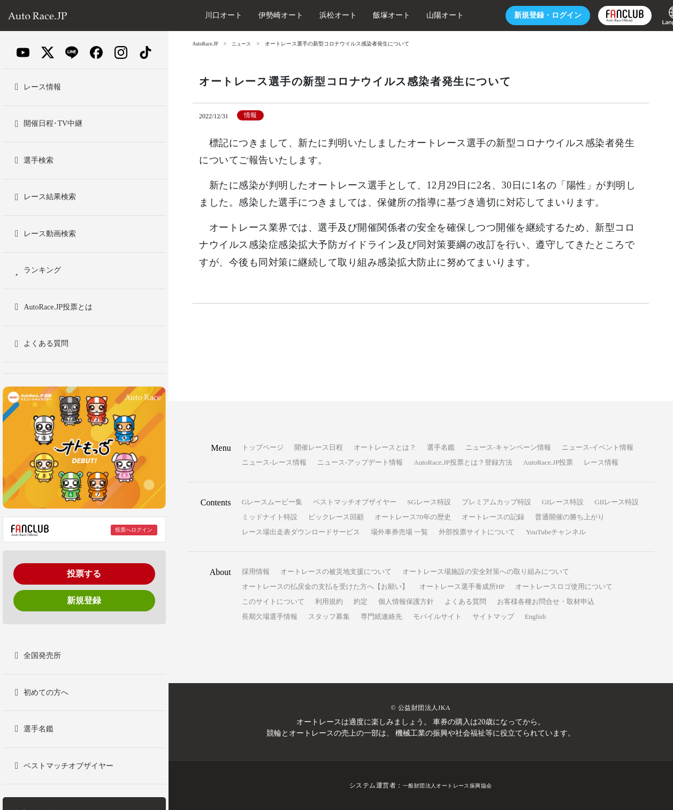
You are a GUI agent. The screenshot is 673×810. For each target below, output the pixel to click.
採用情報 (256, 571)
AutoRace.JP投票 (548, 462)
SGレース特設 (429, 502)
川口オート (198, 15)
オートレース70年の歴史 (412, 517)
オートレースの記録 (493, 517)
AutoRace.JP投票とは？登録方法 (463, 462)
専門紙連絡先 (381, 616)
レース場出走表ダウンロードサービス (301, 532)
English (535, 616)
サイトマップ (493, 616)
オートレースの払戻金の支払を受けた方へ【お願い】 (325, 586)
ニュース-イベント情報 (597, 447)
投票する (84, 573)
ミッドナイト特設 (269, 517)
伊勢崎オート (255, 15)
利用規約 (329, 601)
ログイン (522, 15)
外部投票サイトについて (477, 532)
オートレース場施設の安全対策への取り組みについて (485, 571)
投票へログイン (133, 530)
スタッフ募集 (329, 616)
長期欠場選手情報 (269, 616)
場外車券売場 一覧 (399, 532)
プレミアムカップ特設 (496, 502)
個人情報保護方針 (406, 601)
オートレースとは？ (385, 447)
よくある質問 (465, 601)
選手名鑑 (441, 447)
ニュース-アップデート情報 (360, 462)
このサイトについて (273, 601)
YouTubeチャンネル (556, 532)
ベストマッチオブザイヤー (354, 502)
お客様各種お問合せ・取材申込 (545, 601)
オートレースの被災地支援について (336, 571)
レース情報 (601, 462)
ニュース (244, 44)
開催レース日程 (318, 447)
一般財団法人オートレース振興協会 (447, 785)
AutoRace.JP (206, 44)
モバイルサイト (437, 616)
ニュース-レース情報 (274, 462)
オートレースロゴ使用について (564, 586)
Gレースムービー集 (272, 502)
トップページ (263, 447)
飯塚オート (366, 15)
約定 (361, 601)
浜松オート (312, 15)
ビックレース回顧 (336, 517)
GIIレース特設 (616, 502)
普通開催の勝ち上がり (570, 517)
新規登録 (84, 600)
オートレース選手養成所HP (462, 586)
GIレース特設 (563, 502)
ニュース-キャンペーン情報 (508, 447)
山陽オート (419, 15)
